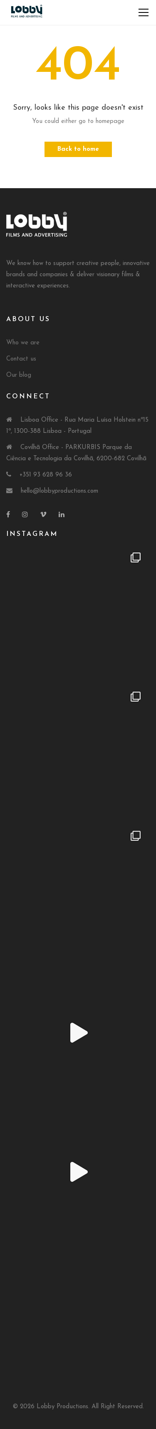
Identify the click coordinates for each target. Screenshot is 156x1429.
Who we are (23, 343)
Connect (28, 396)
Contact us (21, 359)
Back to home (78, 149)
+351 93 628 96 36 (46, 475)
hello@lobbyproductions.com (59, 491)
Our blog (18, 375)
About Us (28, 319)
